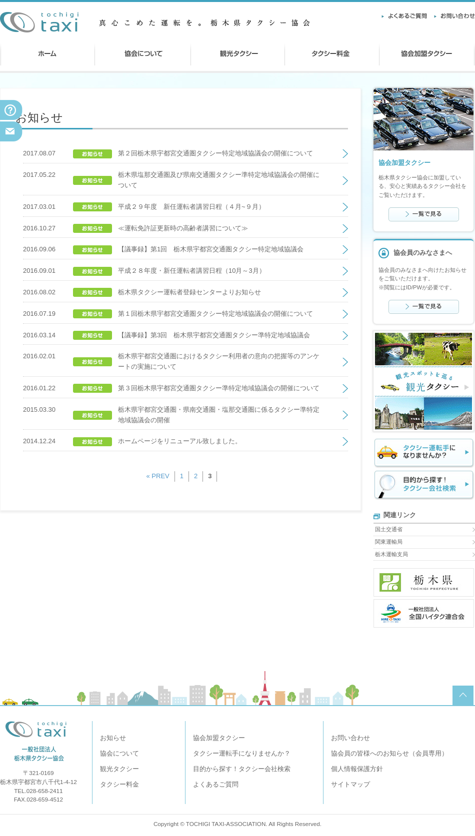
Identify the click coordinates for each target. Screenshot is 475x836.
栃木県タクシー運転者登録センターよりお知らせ (189, 292)
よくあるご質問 (215, 784)
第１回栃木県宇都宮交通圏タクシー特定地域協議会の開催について (215, 313)
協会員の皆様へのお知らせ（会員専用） (389, 753)
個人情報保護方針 (357, 769)
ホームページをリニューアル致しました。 (180, 441)
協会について (119, 753)
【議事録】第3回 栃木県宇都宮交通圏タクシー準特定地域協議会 (214, 335)
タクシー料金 (119, 784)
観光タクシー (119, 769)
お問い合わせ (350, 738)
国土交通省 (388, 529)
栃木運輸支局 (391, 554)
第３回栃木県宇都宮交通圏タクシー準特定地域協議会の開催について (219, 388)
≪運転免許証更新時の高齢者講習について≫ (183, 228)
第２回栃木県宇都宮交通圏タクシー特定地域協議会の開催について (215, 153)
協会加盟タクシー (219, 738)
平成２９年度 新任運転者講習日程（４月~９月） (191, 206)
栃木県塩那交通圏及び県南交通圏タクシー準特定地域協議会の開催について (219, 180)
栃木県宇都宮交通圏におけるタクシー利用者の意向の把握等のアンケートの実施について (219, 361)
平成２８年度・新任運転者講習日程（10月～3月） (192, 270)
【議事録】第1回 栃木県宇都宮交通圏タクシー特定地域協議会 (211, 249)
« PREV (158, 476)
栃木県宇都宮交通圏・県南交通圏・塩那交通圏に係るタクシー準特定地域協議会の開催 (219, 415)
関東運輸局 (388, 542)
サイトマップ (350, 784)
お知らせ (113, 738)
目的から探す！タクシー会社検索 (241, 769)
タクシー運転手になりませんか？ (241, 753)
